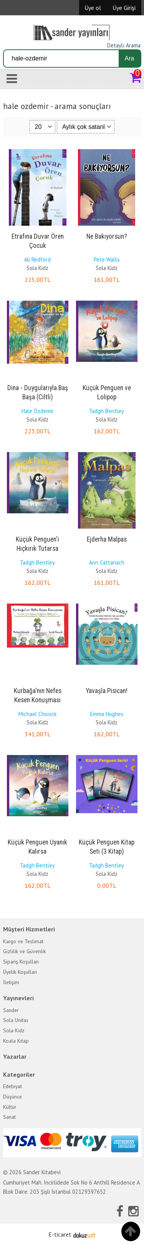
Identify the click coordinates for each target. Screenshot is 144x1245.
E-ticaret (59, 1234)
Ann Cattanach (106, 562)
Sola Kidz (37, 268)
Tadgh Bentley (106, 411)
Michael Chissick (37, 714)
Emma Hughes (106, 714)
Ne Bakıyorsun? (106, 236)
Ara (129, 58)
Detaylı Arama (124, 45)
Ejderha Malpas (107, 539)
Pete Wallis (107, 259)
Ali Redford (37, 259)
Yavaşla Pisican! (106, 691)
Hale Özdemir (38, 411)
